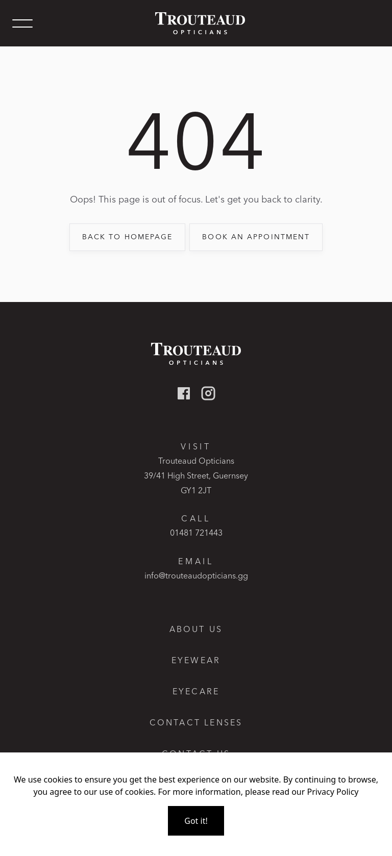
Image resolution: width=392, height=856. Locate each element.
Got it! (195, 820)
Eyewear (196, 660)
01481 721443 (196, 532)
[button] (22, 23)
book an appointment (256, 236)
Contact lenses (196, 722)
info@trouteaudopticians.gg (196, 575)
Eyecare (196, 691)
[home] (196, 23)
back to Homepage (127, 236)
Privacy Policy (333, 791)
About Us (196, 629)
